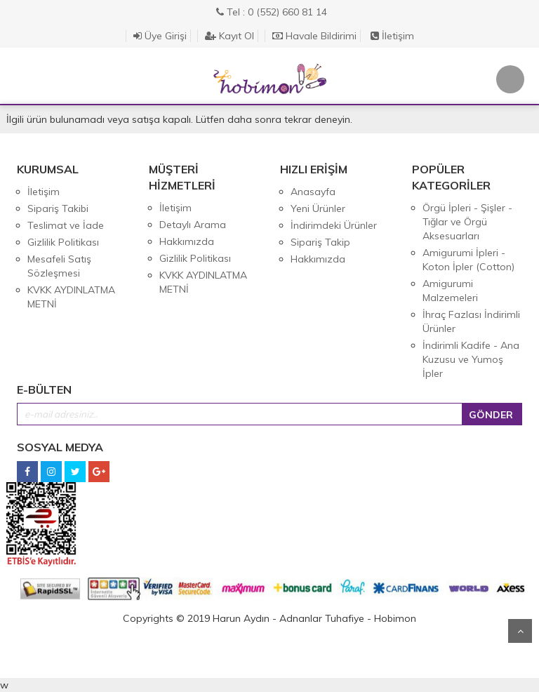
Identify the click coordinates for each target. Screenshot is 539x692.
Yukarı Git (520, 631)
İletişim (392, 35)
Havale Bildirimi (314, 35)
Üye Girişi (160, 35)
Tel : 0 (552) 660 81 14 (271, 12)
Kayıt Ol (229, 35)
